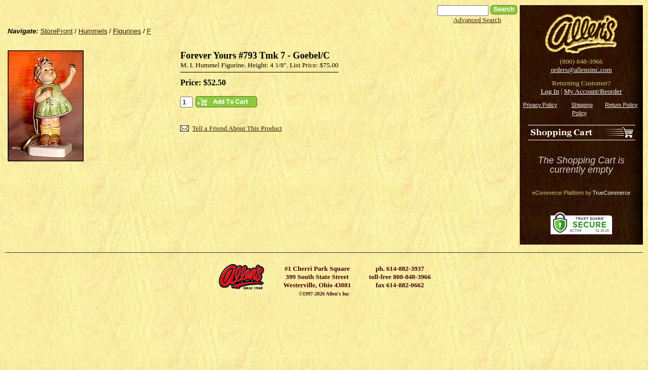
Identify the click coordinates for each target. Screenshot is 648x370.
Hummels (92, 31)
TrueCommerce (612, 193)
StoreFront (57, 31)
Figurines (127, 31)
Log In (550, 91)
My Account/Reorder (593, 91)
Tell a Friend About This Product (237, 128)
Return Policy (621, 105)
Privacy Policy (540, 105)
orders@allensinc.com (581, 69)
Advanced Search (477, 20)
